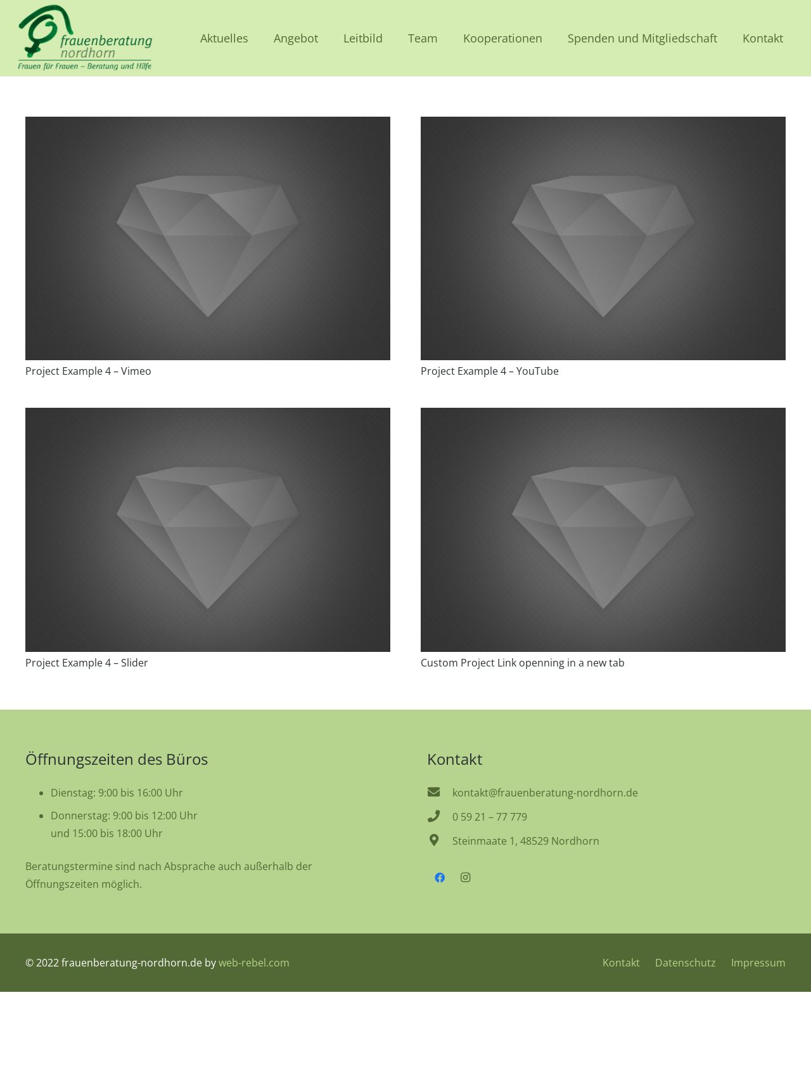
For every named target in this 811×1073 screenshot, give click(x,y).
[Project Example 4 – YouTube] (603, 126)
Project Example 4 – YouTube (490, 371)
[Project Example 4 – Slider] (207, 417)
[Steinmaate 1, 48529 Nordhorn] (439, 841)
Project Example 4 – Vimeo (88, 371)
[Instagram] (465, 877)
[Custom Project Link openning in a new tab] (603, 417)
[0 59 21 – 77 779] (439, 817)
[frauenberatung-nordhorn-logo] (84, 38)
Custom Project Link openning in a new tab (523, 663)
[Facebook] (439, 877)
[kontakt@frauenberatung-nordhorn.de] (439, 793)
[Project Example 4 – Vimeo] (207, 126)
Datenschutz (685, 963)
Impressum (758, 963)
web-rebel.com (254, 963)
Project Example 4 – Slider (86, 663)
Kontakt (621, 963)
